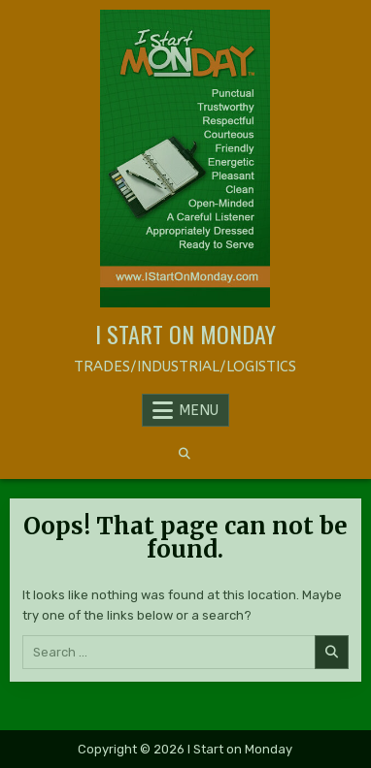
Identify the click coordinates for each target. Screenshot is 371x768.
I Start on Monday (185, 333)
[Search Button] (184, 453)
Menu (199, 410)
